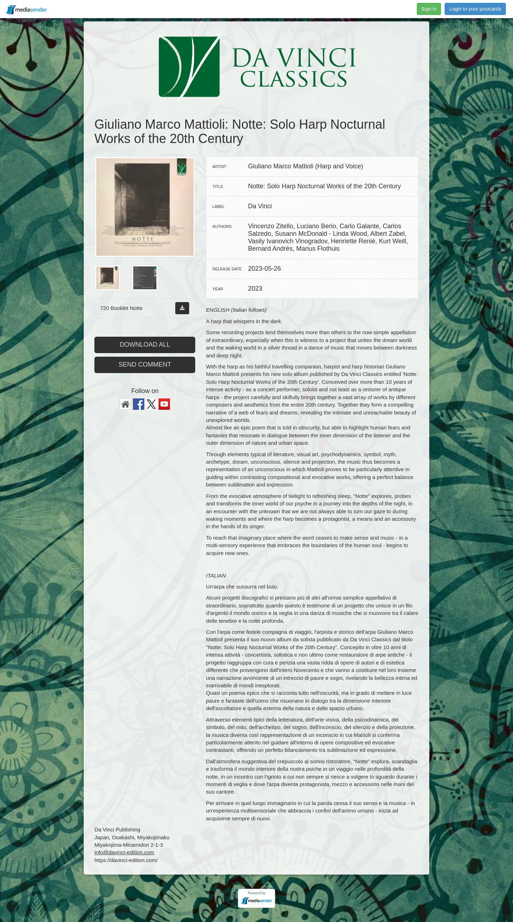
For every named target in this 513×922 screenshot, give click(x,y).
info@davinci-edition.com (124, 852)
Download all (145, 344)
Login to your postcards (475, 9)
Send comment (145, 364)
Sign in (429, 9)
